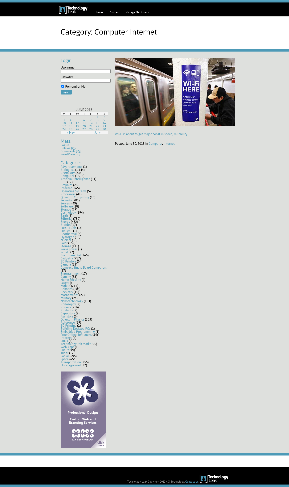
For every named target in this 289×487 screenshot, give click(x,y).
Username (68, 67)
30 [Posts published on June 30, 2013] (104, 129)
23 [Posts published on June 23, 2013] (104, 126)
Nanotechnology (72, 301)
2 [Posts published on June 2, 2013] (104, 117)
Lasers (65, 282)
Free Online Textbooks (76, 334)
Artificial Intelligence (75, 179)
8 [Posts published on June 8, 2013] (98, 120)
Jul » (98, 132)
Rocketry (67, 292)
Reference (68, 322)
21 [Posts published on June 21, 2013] (91, 126)
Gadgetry (67, 258)
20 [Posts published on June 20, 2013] (84, 126)
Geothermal (69, 234)
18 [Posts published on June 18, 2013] (70, 126)
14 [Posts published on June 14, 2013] (91, 123)
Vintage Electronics (137, 12)
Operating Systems (73, 191)
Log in (65, 145)
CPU (64, 182)
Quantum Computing (75, 197)
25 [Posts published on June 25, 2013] (70, 129)
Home (99, 12)
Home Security (71, 279)
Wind (64, 252)
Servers (66, 203)
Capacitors (68, 313)
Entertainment (71, 273)
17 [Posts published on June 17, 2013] (64, 126)
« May (71, 132)
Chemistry (68, 172)
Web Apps (67, 347)
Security (66, 200)
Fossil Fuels (68, 227)
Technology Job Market (77, 344)
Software (67, 206)
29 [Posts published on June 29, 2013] (97, 129)
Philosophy (68, 304)
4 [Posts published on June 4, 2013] (70, 120)
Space (65, 359)
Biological (68, 169)
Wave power (69, 249)
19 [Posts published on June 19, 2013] (77, 126)
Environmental (71, 255)
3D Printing (68, 325)
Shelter (66, 350)
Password (67, 76)
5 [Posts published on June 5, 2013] (77, 120)
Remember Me (73, 86)
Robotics (67, 289)
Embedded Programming (78, 331)
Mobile (65, 286)
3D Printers (68, 261)
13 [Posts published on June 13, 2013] (84, 123)
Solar (64, 243)
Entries (68, 148)
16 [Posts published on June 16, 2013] (104, 123)
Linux (64, 340)
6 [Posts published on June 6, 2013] (84, 120)
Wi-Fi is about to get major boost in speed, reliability (151, 134)
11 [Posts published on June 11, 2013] (70, 123)
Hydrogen (67, 237)
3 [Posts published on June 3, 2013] (64, 120)
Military (66, 298)
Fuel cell (66, 231)
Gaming (66, 276)
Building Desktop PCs (75, 328)
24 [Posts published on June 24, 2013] (64, 129)
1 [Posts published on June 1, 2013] (98, 117)
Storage (66, 209)
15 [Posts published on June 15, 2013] (97, 123)
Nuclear (66, 240)
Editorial (66, 218)
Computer (67, 176)
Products (67, 310)
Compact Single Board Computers (84, 267)
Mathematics (70, 295)
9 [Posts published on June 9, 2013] (104, 120)
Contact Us (191, 481)
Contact (115, 12)
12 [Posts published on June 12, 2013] (77, 123)
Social (65, 356)
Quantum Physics (72, 319)
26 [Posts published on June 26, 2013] (77, 129)
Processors (68, 194)
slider (64, 353)
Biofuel (66, 224)
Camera (66, 264)
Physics (66, 307)
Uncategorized (71, 365)
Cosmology (68, 212)
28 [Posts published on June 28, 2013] (91, 129)
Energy (65, 221)
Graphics (66, 185)
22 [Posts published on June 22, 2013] (97, 126)
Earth (64, 215)
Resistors (67, 316)
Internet (66, 188)
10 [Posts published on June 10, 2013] (64, 123)
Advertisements (71, 166)
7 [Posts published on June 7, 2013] (91, 120)
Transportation (71, 362)
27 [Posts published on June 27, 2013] (84, 129)
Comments (71, 151)
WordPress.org (70, 154)
